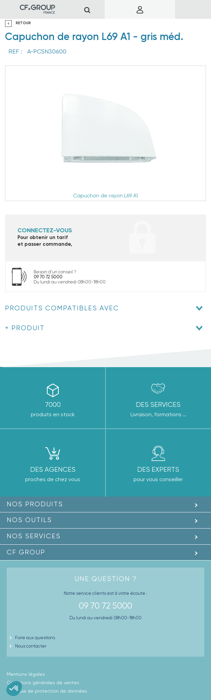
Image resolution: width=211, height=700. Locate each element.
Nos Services (34, 536)
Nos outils (29, 520)
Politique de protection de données (47, 691)
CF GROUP (26, 552)
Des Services (158, 405)
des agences (52, 469)
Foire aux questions (35, 637)
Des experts (158, 469)
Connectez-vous (44, 230)
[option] (105, 133)
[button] (14, 688)
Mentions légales (26, 674)
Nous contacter (30, 646)
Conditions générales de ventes (43, 682)
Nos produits (35, 504)
